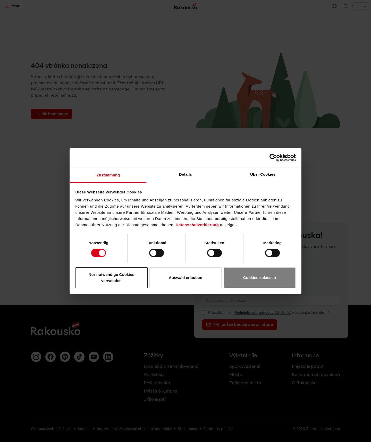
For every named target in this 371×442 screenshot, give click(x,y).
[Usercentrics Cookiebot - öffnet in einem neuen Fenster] (273, 157)
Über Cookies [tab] (262, 174)
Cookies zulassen (259, 277)
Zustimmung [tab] (108, 175)
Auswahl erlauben (185, 277)
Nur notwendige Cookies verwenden (111, 277)
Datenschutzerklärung (197, 225)
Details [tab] (185, 174)
